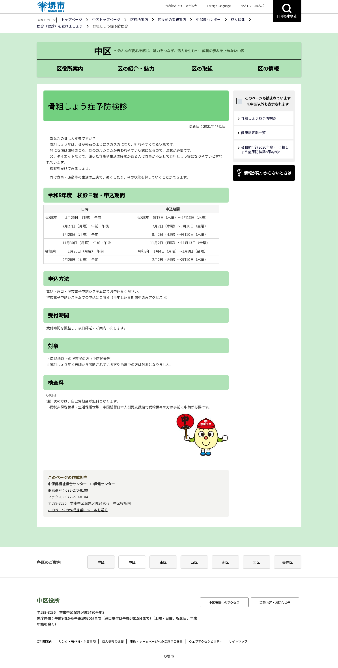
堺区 (101, 562)
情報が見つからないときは (267, 173)
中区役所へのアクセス (224, 602)
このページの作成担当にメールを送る (78, 509)
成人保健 (238, 19)
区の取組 (202, 68)
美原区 (287, 562)
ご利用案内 (44, 641)
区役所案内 (139, 19)
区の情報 (268, 68)
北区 (256, 562)
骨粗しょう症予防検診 (258, 118)
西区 (194, 562)
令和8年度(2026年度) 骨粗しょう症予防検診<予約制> (265, 149)
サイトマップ (238, 641)
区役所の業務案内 (172, 19)
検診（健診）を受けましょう (60, 26)
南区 (225, 562)
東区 (163, 562)
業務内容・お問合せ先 (275, 602)
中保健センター (208, 19)
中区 (132, 562)
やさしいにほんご (252, 6)
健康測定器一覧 (253, 132)
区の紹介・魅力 (135, 68)
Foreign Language (219, 6)
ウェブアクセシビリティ (205, 641)
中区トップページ (106, 19)
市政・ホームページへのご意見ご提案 (156, 641)
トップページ (71, 19)
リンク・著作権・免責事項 (77, 641)
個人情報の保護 (113, 641)
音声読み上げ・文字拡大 (181, 6)
